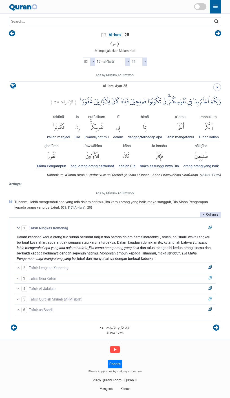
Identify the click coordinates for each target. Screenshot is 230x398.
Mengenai (106, 389)
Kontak (125, 389)
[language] (13, 86)
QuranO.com (112, 380)
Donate (115, 364)
